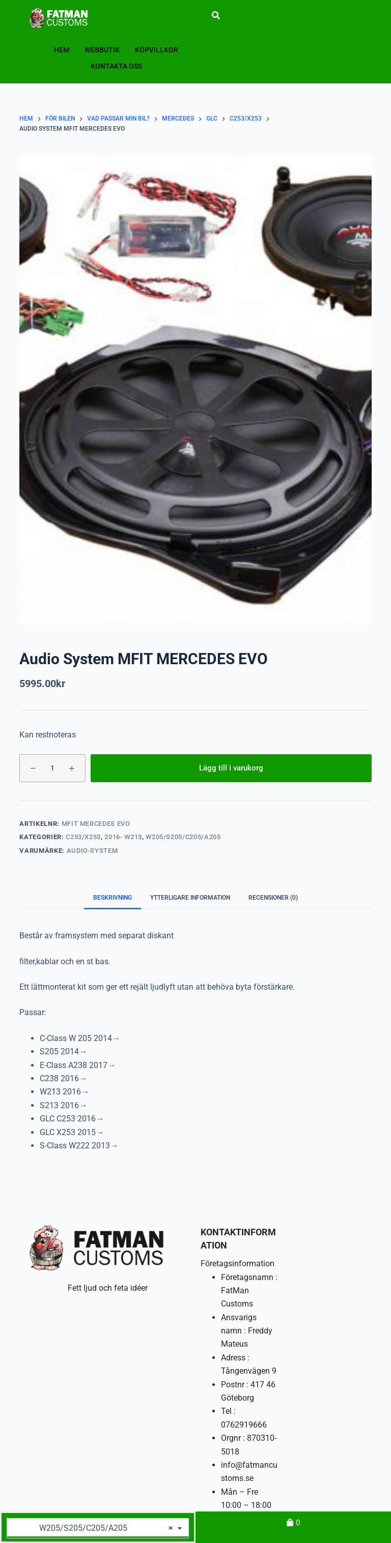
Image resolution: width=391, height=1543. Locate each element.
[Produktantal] (52, 768)
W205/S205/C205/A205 (183, 837)
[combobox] (98, 1528)
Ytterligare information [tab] (190, 897)
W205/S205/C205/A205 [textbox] (94, 1528)
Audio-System (92, 850)
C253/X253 (83, 837)
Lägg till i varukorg (231, 768)
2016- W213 (123, 837)
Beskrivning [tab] (112, 897)
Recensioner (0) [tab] (273, 897)
